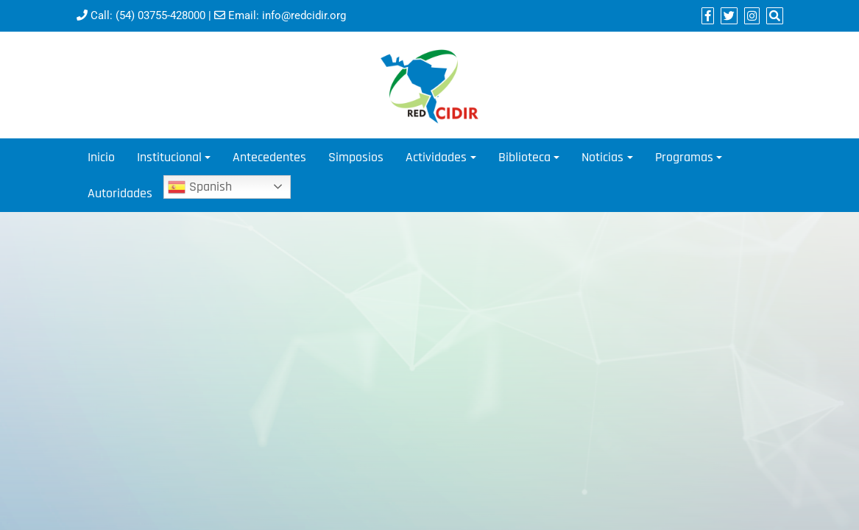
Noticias (602, 157)
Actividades (436, 157)
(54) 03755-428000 (160, 15)
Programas (684, 157)
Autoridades (120, 193)
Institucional (169, 157)
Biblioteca (524, 157)
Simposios (355, 157)
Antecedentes (269, 157)
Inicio (101, 157)
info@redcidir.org (304, 15)
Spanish (200, 187)
